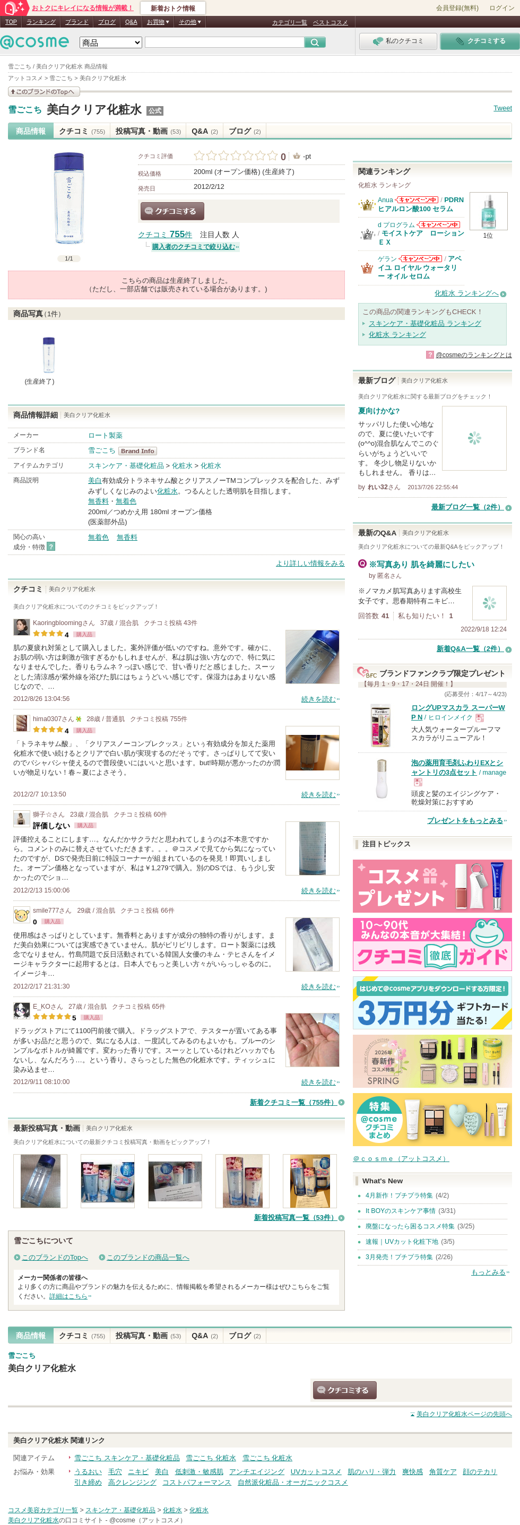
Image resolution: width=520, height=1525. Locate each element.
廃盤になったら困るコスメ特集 (410, 1226)
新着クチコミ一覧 (293, 1102)
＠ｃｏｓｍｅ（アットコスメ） (401, 1159)
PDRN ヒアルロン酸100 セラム (421, 204)
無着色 (126, 501)
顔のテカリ (480, 1472)
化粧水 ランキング (397, 335)
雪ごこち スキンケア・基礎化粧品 (127, 1458)
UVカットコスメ (316, 1472)
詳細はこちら (68, 1296)
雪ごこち (25, 110)
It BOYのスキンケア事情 (401, 1211)
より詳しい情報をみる (310, 563)
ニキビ (138, 1472)
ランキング (41, 22)
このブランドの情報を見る (44, 91)
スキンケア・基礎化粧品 (126, 466)
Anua (385, 200)
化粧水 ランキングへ (467, 293)
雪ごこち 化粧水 (211, 1458)
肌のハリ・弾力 (372, 1472)
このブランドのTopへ (55, 1257)
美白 (95, 480)
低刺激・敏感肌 (199, 1472)
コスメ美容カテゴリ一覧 (43, 1510)
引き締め (88, 1482)
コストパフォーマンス (196, 1482)
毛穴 (115, 1472)
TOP (11, 22)
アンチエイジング (256, 1472)
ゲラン (387, 259)
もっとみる (488, 1272)
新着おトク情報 (173, 8)
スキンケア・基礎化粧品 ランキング (425, 323)
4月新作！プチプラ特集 (399, 1195)
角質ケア (443, 1472)
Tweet (502, 108)
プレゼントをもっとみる (465, 821)
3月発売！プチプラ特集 (399, 1257)
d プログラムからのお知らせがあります (438, 224)
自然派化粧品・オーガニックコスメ (293, 1482)
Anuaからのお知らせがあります (416, 199)
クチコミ (82, 131)
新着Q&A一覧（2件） (470, 649)
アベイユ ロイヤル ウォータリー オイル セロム (420, 267)
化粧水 (182, 466)
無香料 (98, 501)
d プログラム (396, 225)
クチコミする (172, 211)
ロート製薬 (105, 435)
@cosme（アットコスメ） (147, 1520)
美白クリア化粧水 (94, 109)
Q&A (131, 22)
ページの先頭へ (464, 1414)
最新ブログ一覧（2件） (467, 507)
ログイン (502, 8)
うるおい (88, 1472)
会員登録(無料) (457, 8)
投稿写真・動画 (148, 131)
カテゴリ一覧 (289, 22)
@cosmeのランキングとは (474, 355)
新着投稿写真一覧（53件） (295, 1217)
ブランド (77, 22)
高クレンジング (132, 1482)
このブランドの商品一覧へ (148, 1257)
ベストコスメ (330, 22)
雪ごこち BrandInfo (140, 451)
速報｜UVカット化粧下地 (402, 1241)
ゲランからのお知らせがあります (420, 258)
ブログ (107, 22)
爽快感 (412, 1472)
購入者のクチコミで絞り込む (193, 246)
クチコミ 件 (165, 235)
